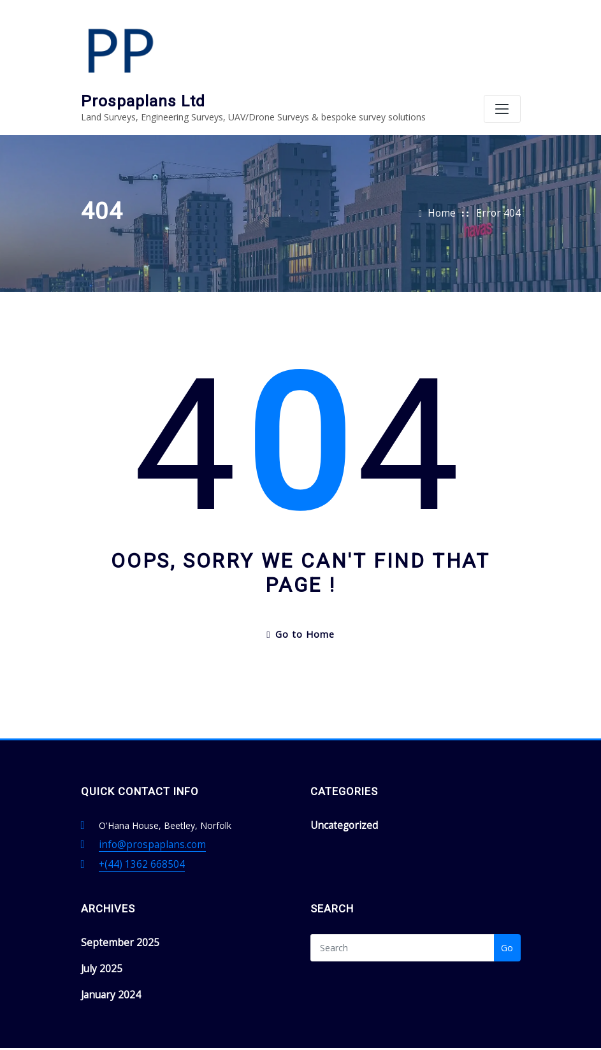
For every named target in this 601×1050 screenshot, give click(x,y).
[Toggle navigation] (502, 57)
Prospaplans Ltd (223, 16)
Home (449, 179)
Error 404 (501, 179)
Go (507, 907)
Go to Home (300, 598)
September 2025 (115, 901)
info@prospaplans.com (146, 806)
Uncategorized (340, 787)
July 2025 (99, 925)
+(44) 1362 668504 (138, 824)
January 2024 (107, 950)
